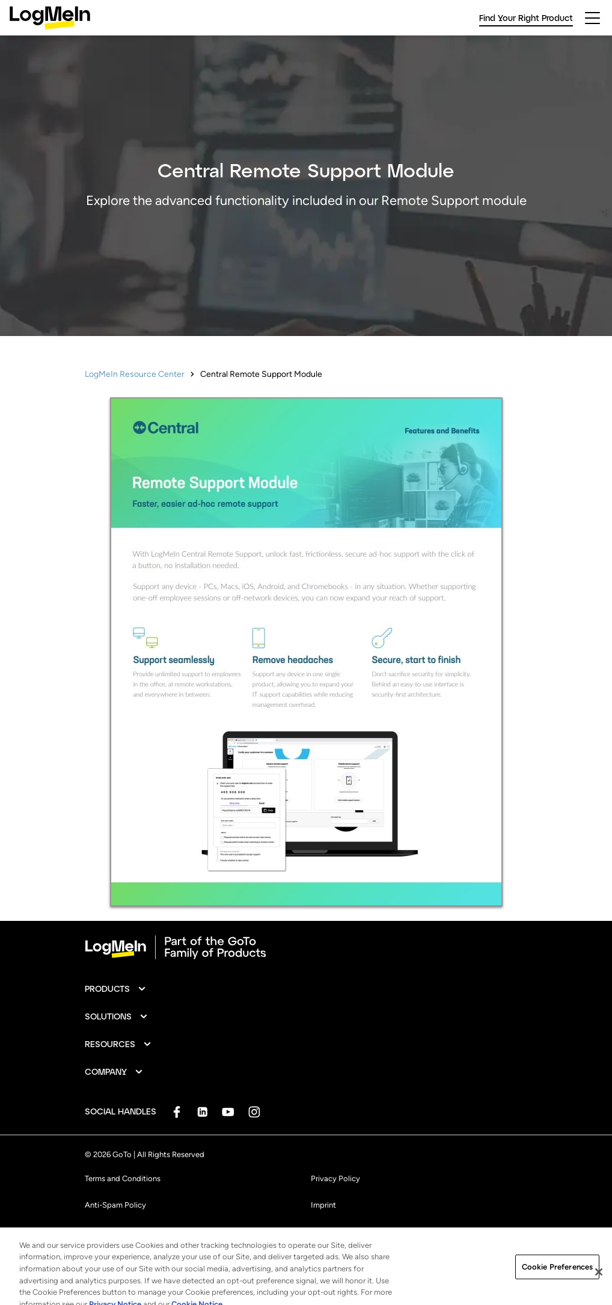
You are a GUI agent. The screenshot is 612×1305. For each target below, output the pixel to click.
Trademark (103, 1231)
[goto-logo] (306, 947)
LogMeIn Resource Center (135, 374)
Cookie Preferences (345, 1231)
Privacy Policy (335, 1178)
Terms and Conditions (123, 1178)
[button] (116, 988)
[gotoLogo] (50, 17)
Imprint (323, 1204)
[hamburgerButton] (592, 18)
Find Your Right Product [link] (526, 18)
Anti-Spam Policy (115, 1204)
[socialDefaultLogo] (176, 1112)
